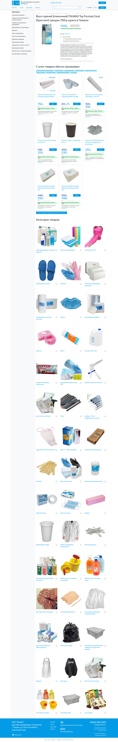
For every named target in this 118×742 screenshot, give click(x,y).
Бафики (87, 513)
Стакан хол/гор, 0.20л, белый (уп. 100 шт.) (47, 141)
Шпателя (39, 481)
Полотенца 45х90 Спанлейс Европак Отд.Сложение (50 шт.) (70, 188)
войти (102, 2)
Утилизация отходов (42, 713)
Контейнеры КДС (65, 713)
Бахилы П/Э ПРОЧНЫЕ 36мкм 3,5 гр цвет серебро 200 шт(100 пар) (94, 142)
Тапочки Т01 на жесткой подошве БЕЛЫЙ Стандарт (69, 95)
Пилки (62, 416)
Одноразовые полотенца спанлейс (44, 318)
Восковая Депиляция (18, 48)
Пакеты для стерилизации (93, 450)
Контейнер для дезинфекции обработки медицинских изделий (94, 647)
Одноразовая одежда (51, 72)
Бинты (62, 351)
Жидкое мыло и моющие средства (21, 51)
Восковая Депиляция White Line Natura (44, 579)
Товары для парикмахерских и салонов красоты (20, 19)
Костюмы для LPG (90, 250)
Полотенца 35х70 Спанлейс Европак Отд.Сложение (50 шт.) (46, 188)
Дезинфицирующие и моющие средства (45, 251)
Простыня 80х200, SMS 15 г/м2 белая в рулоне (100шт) (47, 95)
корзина (102, 7)
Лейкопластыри (41, 513)
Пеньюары (63, 681)
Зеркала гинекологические (93, 382)
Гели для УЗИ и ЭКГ (91, 351)
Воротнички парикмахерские (63, 72)
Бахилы (62, 317)
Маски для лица (65, 513)
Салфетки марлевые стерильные (42, 383)
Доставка (29, 7)
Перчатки (14, 30)
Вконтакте (16, 735)
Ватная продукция (90, 545)
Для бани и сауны (40, 72)
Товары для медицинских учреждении (19, 23)
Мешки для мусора (66, 645)
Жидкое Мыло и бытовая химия (92, 579)
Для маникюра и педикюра (19, 54)
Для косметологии (59, 70)
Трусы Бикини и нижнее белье (45, 450)
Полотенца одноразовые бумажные (92, 284)
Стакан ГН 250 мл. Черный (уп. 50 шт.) (71, 141)
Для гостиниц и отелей (43, 416)
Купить (74, 25)
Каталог (14, 7)
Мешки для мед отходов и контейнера (68, 579)
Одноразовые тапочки (43, 284)
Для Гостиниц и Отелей (92, 681)
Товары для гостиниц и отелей (20, 45)
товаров (92, 7)
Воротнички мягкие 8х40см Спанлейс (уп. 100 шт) (94, 95)
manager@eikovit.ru (100, 725)
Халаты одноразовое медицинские (66, 546)
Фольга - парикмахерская (68, 450)
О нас (21, 7)
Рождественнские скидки (90, 70)
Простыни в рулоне (79, 70)
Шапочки (39, 351)
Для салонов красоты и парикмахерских (45, 70)
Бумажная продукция (18, 39)
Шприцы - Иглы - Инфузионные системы (92, 417)
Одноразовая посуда (18, 42)
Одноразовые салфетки (92, 317)
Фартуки (38, 681)
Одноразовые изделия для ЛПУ (68, 383)
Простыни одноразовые (18, 36)
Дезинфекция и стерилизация (20, 27)
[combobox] (66, 7)
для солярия (89, 713)
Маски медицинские (17, 33)
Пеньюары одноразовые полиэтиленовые (92, 613)
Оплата (37, 7)
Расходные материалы (18, 15)
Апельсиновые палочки (67, 612)
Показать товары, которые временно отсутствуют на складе (51, 212)
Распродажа (73, 72)
